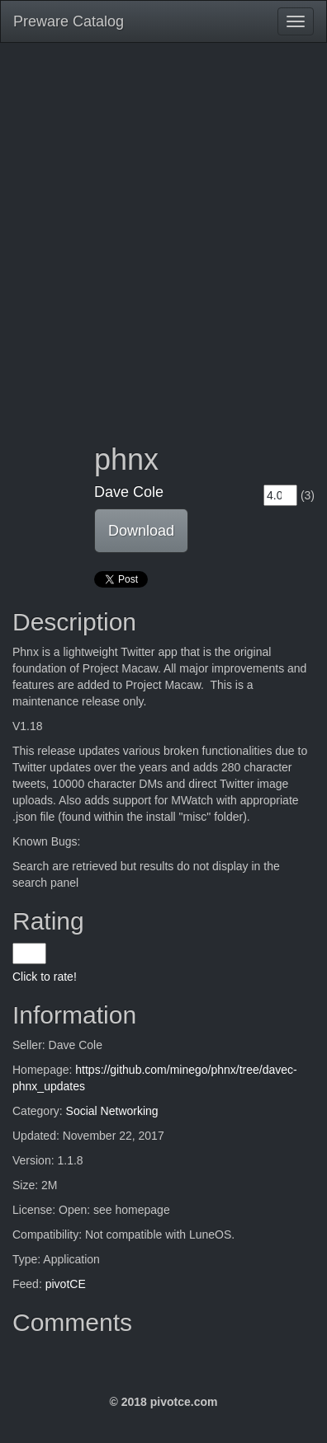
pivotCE (65, 1284)
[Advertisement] (163, 231)
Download (141, 530)
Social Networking (112, 1110)
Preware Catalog (68, 21)
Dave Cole (129, 492)
